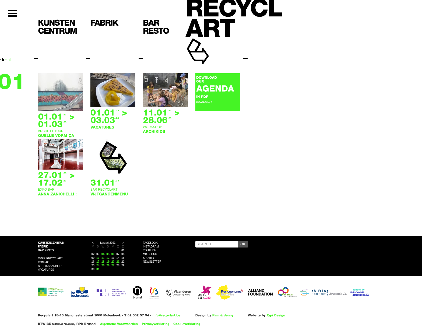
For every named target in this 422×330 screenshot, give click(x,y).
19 (108, 261)
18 (103, 261)
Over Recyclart (50, 258)
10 (98, 257)
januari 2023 (107, 242)
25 (103, 265)
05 (108, 254)
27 (113, 265)
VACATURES (46, 269)
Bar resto (46, 250)
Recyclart (210, 43)
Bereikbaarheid (50, 265)
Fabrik (43, 246)
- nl (8, 59)
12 (108, 257)
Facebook (150, 242)
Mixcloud (150, 254)
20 (113, 261)
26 (108, 265)
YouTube (149, 250)
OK (242, 244)
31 (98, 269)
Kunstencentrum (51, 242)
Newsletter (152, 261)
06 (113, 254)
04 (103, 254)
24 (98, 265)
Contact (44, 262)
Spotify (148, 257)
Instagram (151, 246)
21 (117, 261)
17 (98, 261)
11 (103, 257)
